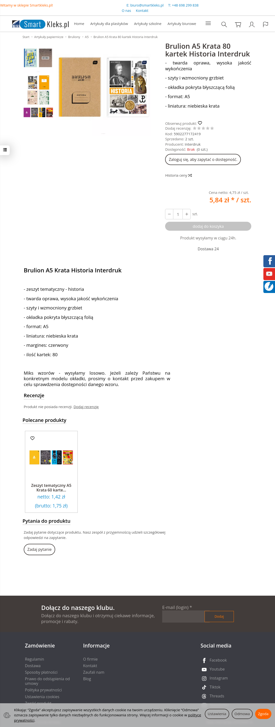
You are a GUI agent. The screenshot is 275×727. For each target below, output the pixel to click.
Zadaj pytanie (39, 549)
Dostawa (33, 665)
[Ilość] (178, 214)
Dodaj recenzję (86, 406)
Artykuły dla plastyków (109, 23)
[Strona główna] (35, 23)
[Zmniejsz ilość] (187, 214)
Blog (87, 678)
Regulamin (34, 659)
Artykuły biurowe (182, 23)
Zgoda (263, 713)
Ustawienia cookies (42, 696)
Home (79, 23)
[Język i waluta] (266, 24)
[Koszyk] (238, 24)
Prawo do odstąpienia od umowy (47, 681)
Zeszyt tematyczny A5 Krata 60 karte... (51, 488)
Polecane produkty (44, 420)
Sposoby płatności (41, 672)
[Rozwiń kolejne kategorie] (208, 23)
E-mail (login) (175, 607)
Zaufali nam (93, 672)
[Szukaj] (224, 24)
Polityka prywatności (43, 690)
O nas (126, 10)
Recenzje (34, 395)
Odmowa (242, 713)
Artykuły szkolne (147, 23)
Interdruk (193, 144)
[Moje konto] (252, 24)
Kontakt (142, 10)
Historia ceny (178, 175)
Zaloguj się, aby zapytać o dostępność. (203, 159)
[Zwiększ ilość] (169, 214)
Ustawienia (217, 713)
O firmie (90, 659)
